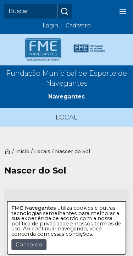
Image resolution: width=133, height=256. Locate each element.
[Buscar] (30, 11)
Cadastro (78, 25)
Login (50, 25)
